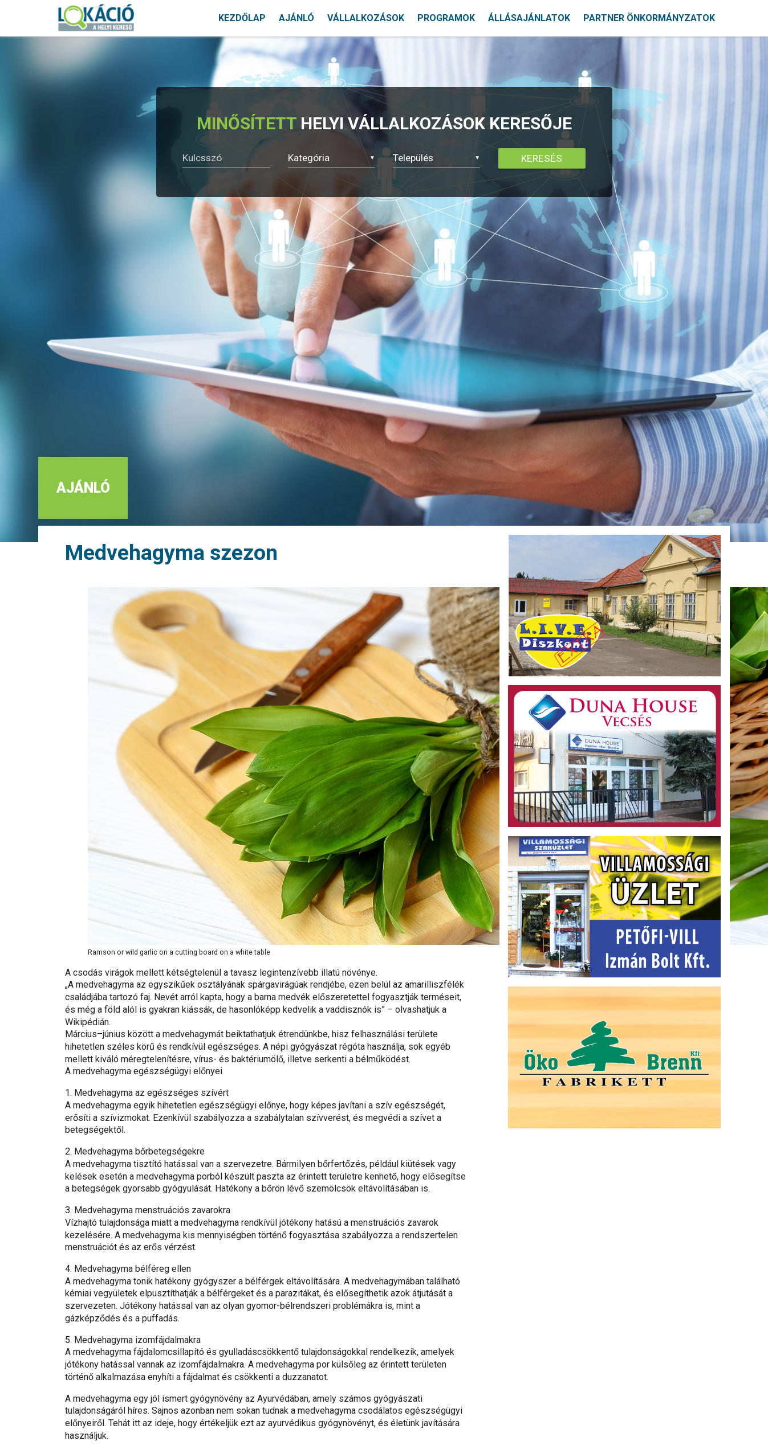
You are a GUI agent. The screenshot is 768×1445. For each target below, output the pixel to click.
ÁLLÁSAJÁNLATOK (529, 18)
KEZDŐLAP (242, 18)
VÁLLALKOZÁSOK (365, 18)
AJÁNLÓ (296, 18)
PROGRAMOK (446, 18)
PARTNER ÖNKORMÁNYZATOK (649, 18)
